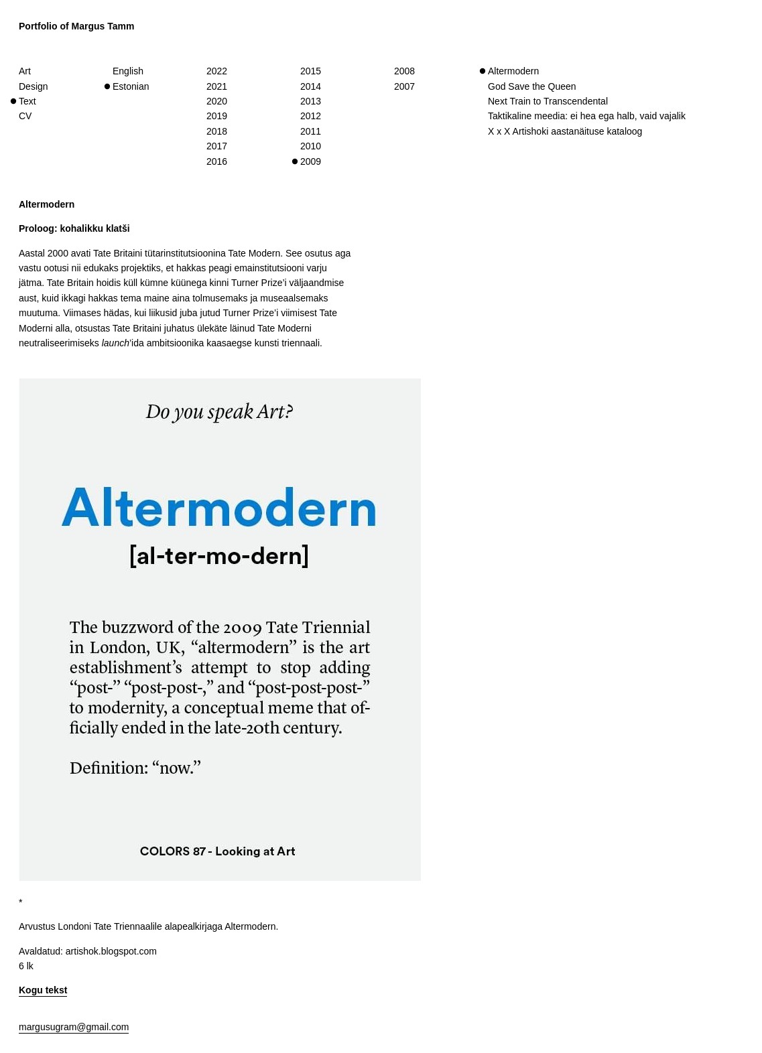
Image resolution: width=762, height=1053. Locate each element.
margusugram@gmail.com (74, 1027)
